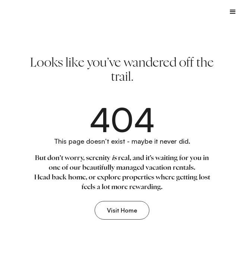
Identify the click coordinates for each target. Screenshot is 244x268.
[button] (233, 11)
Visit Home (122, 210)
